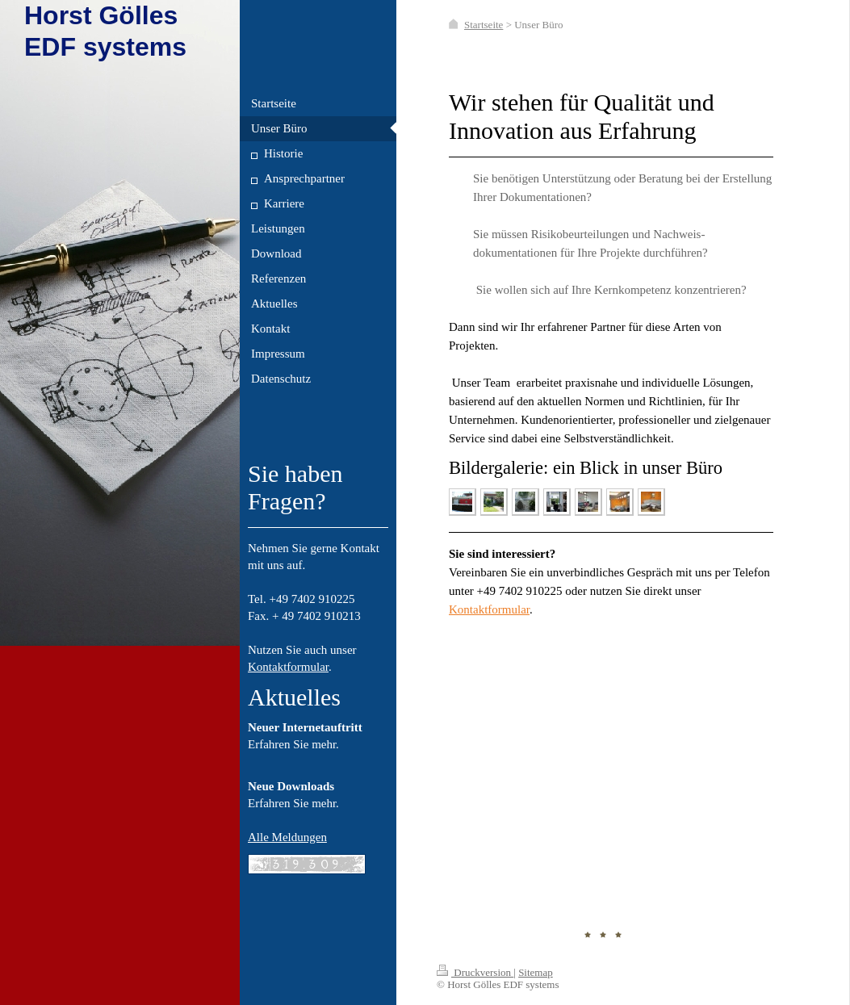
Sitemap (535, 972)
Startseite (483, 25)
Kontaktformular (288, 666)
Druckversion (475, 972)
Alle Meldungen (287, 837)
